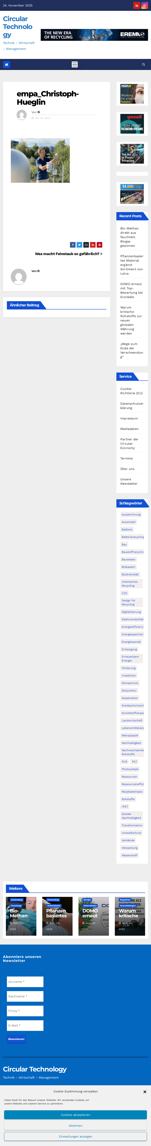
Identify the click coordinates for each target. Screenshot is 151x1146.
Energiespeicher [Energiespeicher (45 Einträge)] (132, 634)
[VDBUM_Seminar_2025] (132, 194)
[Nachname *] (25, 996)
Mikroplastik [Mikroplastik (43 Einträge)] (130, 735)
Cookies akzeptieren (75, 1115)
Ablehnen (75, 1125)
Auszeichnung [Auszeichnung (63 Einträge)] (131, 514)
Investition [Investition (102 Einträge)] (129, 675)
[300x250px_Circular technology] (132, 153)
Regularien (125, 900)
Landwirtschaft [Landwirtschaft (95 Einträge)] (132, 720)
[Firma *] (25, 1011)
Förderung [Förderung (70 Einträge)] (128, 668)
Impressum (129, 418)
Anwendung (16, 900)
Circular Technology (17, 27)
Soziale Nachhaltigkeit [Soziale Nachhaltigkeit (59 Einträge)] (131, 815)
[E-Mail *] (25, 1025)
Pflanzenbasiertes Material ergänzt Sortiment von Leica (132, 264)
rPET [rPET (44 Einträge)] (125, 806)
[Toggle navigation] (74, 64)
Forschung (16, 906)
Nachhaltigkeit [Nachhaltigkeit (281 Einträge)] (131, 742)
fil (39, 112)
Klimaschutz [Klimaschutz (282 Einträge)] (130, 683)
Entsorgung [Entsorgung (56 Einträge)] (129, 649)
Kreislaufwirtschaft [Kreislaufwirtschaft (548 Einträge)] (135, 705)
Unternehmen (53, 906)
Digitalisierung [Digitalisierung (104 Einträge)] (131, 611)
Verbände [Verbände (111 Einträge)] (128, 840)
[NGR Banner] (132, 93)
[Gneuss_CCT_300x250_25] (132, 123)
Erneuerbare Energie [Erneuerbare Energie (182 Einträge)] (130, 658)
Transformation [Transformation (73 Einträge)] (132, 825)
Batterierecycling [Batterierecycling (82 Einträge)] (133, 537)
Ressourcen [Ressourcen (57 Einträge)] (129, 776)
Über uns (127, 469)
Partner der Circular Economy (129, 443)
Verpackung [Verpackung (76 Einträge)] (129, 847)
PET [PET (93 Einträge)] (134, 761)
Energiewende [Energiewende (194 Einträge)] (131, 641)
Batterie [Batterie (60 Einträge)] (127, 529)
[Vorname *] (25, 981)
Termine (126, 458)
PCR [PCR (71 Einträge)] (124, 761)
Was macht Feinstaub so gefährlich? (68, 254)
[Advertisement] (56, 214)
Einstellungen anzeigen (75, 1136)
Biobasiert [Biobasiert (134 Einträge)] (128, 566)
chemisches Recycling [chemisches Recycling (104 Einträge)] (130, 583)
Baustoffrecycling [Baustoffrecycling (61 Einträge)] (133, 551)
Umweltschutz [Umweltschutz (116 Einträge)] (131, 832)
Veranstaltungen (128, 906)
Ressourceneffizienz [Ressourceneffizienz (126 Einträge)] (135, 784)
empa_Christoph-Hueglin (48, 98)
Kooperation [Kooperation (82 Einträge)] (130, 698)
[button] (145, 1091)
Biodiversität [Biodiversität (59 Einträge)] (130, 574)
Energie (87, 900)
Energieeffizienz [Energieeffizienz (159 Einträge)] (132, 626)
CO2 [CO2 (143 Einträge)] (124, 593)
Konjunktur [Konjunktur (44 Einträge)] (129, 690)
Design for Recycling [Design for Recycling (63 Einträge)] (128, 602)
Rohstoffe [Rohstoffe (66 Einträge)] (128, 799)
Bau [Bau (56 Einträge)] (124, 544)
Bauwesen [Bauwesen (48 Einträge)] (128, 559)
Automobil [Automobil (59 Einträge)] (128, 522)
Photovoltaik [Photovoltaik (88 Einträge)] (130, 769)
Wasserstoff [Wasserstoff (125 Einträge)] (129, 855)
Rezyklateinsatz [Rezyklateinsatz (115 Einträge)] (132, 791)
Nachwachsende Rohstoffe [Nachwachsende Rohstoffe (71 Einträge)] (133, 752)
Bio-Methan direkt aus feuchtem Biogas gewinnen (129, 237)
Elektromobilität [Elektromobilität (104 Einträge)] (133, 619)
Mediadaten (129, 429)
